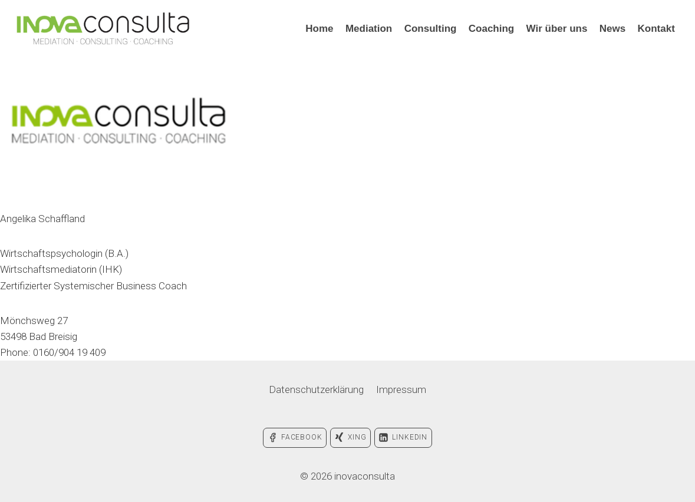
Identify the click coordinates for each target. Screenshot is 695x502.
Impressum (401, 389)
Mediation (368, 28)
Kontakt (656, 28)
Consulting (430, 28)
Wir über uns (557, 28)
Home (319, 28)
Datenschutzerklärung (316, 389)
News (612, 28)
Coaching (491, 28)
